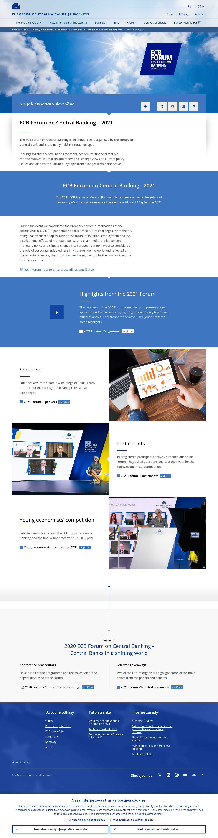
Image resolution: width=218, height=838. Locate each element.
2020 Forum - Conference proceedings (53, 687)
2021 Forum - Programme (102, 331)
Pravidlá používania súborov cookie (150, 739)
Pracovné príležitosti (58, 726)
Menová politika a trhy (28, 22)
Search (189, 6)
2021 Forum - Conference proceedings (51, 270)
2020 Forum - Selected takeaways (145, 687)
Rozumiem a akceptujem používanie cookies (60, 829)
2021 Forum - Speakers (40, 402)
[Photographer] (203, 419)
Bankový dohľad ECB (188, 22)
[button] (195, 6)
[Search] (172, 6)
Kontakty (50, 742)
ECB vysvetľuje (54, 731)
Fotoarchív (52, 736)
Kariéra (199, 14)
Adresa (49, 747)
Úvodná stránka (20, 29)
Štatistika (100, 22)
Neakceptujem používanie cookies (157, 829)
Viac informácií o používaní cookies (133, 819)
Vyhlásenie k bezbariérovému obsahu (151, 747)
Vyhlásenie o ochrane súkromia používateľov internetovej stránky (152, 729)
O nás (170, 14)
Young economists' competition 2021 (51, 547)
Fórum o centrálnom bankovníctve (104, 29)
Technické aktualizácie (103, 729)
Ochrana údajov (142, 721)
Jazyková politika (142, 754)
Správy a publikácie (155, 22)
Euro (116, 22)
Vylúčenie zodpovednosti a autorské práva (105, 722)
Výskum (131, 22)
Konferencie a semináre (70, 29)
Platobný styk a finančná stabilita (68, 22)
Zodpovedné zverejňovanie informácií (106, 736)
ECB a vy (183, 14)
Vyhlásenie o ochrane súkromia (87, 819)
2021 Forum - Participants (139, 476)
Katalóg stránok (22, 762)
